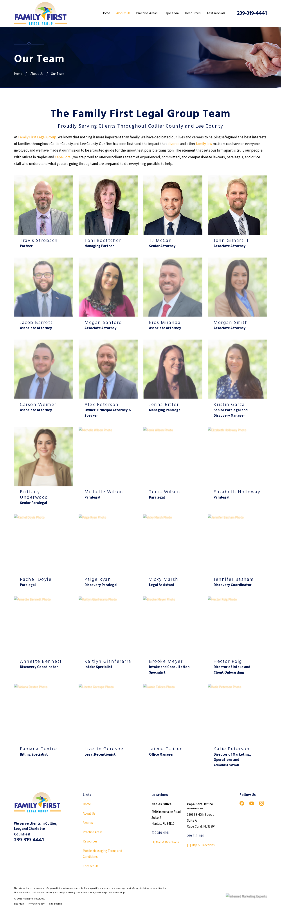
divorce (173, 143)
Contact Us (90, 866)
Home (87, 804)
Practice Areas (93, 832)
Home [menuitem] (106, 13)
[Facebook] (242, 803)
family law (204, 143)
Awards (88, 823)
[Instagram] (261, 803)
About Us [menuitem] (123, 13)
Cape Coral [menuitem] (172, 13)
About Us (89, 813)
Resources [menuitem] (193, 13)
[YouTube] (251, 803)
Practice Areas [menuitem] (147, 13)
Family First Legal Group (37, 137)
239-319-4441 (252, 13)
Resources (90, 841)
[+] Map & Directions (165, 842)
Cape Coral (63, 157)
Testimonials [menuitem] (216, 13)
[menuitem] (19, 903)
